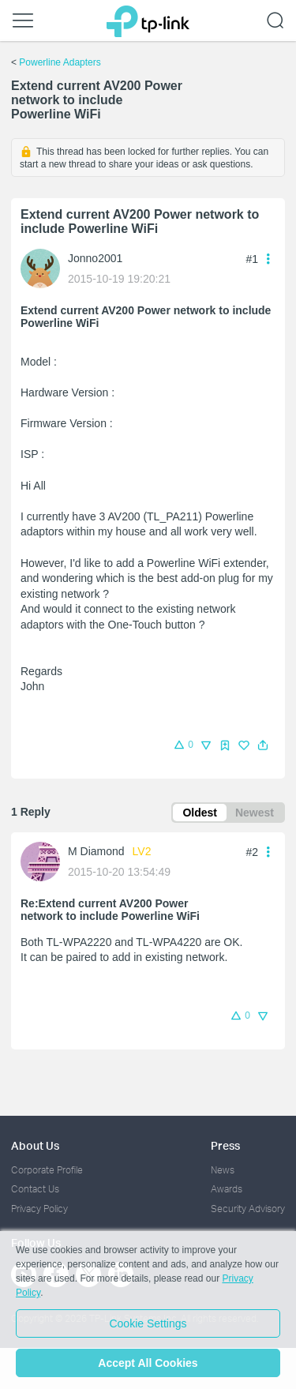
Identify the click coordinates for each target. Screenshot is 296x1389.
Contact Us (35, 1189)
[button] (263, 745)
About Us (35, 1145)
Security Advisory (248, 1208)
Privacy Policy (39, 1208)
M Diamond (96, 851)
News (222, 1170)
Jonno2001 (95, 258)
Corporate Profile (47, 1170)
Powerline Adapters (59, 62)
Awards (226, 1189)
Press (225, 1145)
